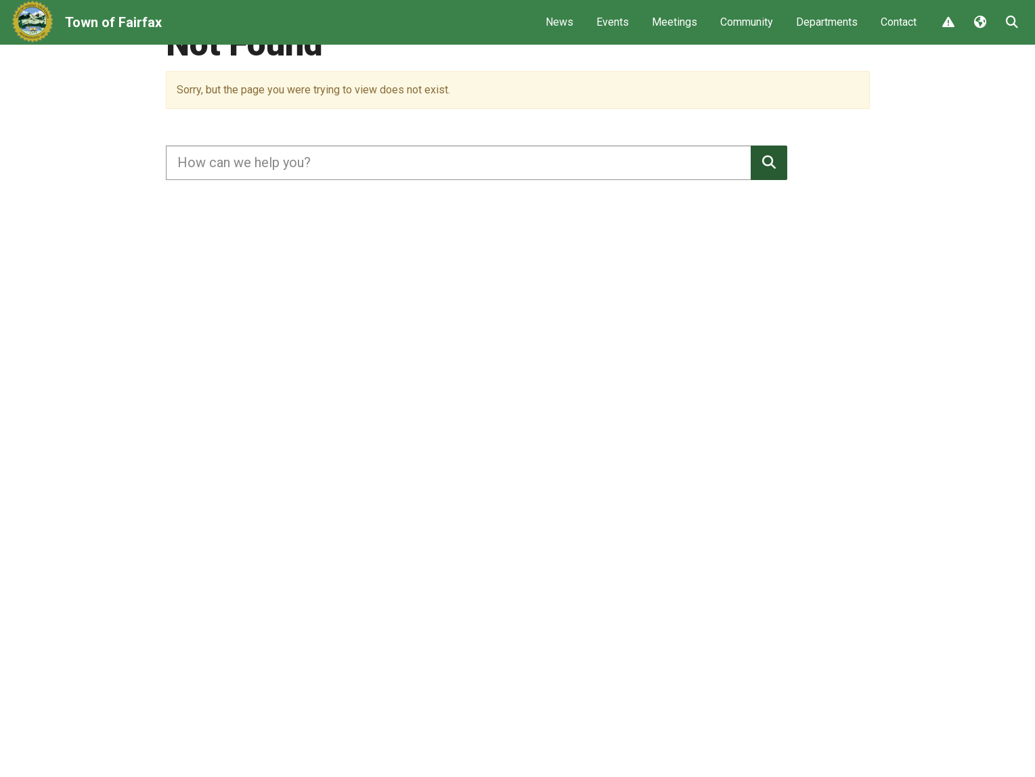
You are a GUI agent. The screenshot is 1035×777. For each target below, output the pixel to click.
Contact (899, 30)
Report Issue (947, 32)
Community (746, 30)
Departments (827, 30)
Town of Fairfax (113, 31)
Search (1011, 32)
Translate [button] (979, 32)
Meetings (674, 30)
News (559, 30)
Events (612, 30)
